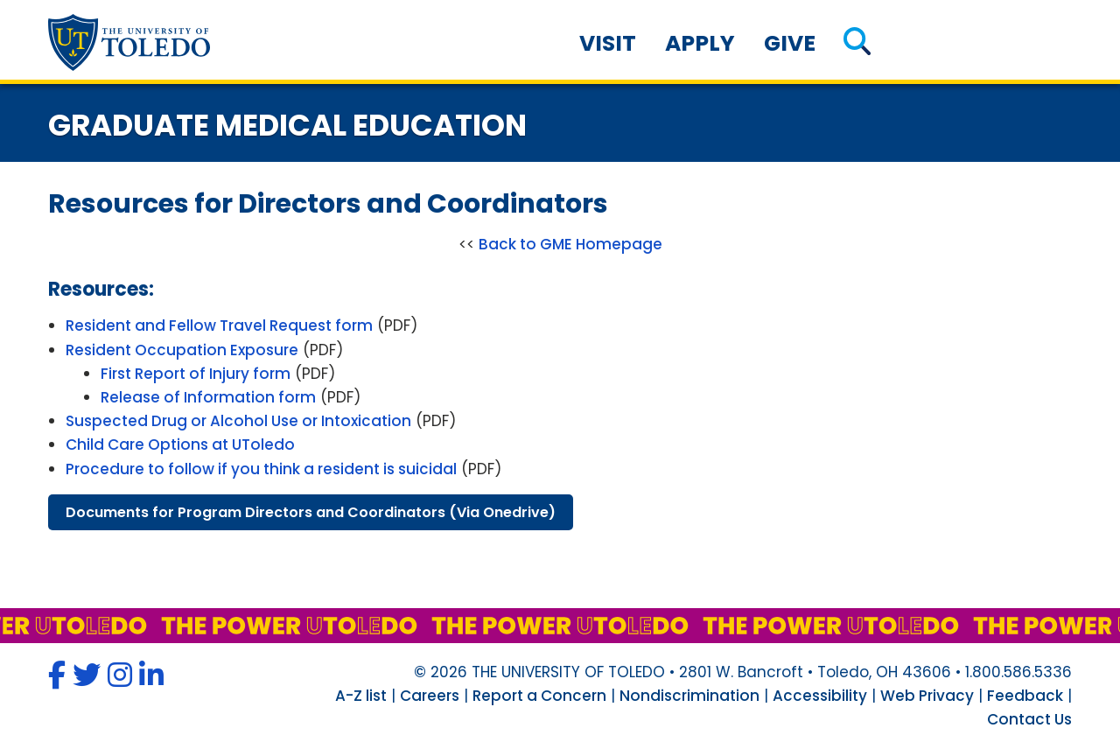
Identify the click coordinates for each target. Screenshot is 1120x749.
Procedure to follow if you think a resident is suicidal (261, 469)
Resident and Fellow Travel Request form (219, 325)
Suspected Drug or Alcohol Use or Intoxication (238, 420)
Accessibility (820, 695)
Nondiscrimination (690, 695)
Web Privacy (927, 695)
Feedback (1025, 695)
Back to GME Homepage (570, 244)
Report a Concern (539, 695)
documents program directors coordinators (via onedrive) (311, 512)
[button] (857, 43)
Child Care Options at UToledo (180, 444)
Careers (429, 695)
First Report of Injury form (195, 373)
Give (790, 43)
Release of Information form (208, 397)
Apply (700, 43)
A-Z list (361, 695)
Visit (607, 43)
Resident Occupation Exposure (182, 350)
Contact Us (1029, 719)
